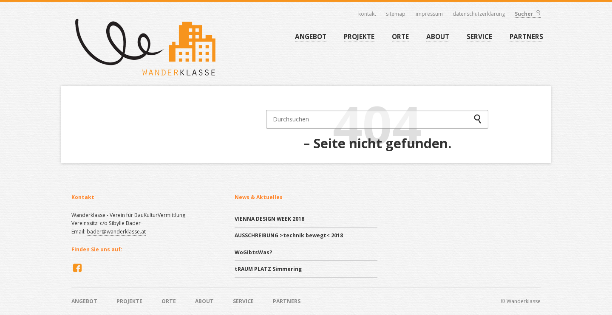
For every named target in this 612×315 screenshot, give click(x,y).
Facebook (76, 267)
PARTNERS (526, 36)
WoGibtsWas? (253, 252)
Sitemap (396, 14)
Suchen (538, 13)
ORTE (400, 36)
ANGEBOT (310, 36)
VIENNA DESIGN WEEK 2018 (269, 218)
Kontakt (367, 14)
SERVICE (479, 36)
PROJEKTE (359, 36)
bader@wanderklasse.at (116, 231)
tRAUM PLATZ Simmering (268, 269)
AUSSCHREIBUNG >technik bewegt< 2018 (289, 235)
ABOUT (437, 36)
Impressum (429, 14)
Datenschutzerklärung (479, 14)
